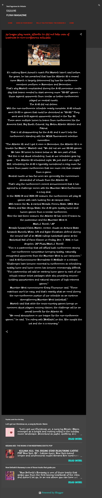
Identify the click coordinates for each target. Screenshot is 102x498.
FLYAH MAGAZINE (16, 15)
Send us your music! (24, 23)
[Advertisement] (94, 60)
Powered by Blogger (51, 493)
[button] (81, 34)
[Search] (99, 5)
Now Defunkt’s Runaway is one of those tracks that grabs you (30, 467)
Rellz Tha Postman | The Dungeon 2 (51, 23)
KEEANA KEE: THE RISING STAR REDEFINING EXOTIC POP (29, 446)
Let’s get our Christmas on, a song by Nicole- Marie (26, 424)
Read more (75, 438)
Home (10, 23)
